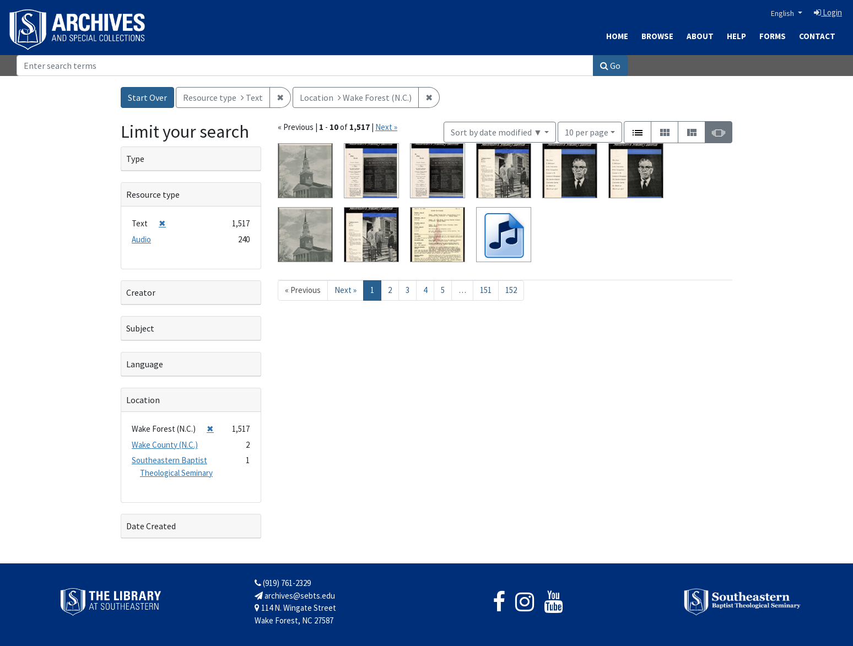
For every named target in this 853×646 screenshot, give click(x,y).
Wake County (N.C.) (165, 444)
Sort (496, 132)
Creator (140, 292)
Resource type (153, 194)
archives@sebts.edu (295, 595)
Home (617, 36)
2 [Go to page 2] (390, 290)
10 (586, 131)
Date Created (151, 525)
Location (143, 399)
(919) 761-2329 (283, 583)
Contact (817, 36)
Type (135, 158)
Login (828, 12)
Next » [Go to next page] (345, 290)
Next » (386, 127)
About (700, 36)
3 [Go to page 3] (407, 290)
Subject (140, 328)
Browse (657, 36)
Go (610, 65)
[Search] (305, 65)
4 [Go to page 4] (425, 290)
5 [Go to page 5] (443, 290)
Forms (772, 36)
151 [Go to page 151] (486, 290)
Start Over (147, 97)
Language (144, 364)
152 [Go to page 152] (511, 290)
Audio (141, 239)
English (783, 13)
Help (736, 36)
